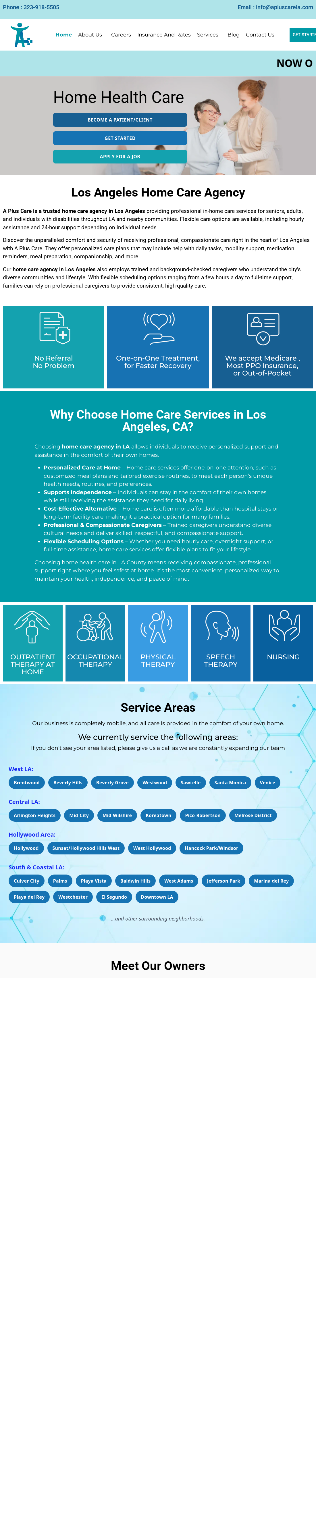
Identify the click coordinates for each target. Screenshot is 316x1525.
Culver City (26, 881)
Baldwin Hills (135, 881)
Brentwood (27, 782)
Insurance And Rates (164, 35)
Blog (234, 35)
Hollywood (26, 848)
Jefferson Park (223, 881)
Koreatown (158, 815)
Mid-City (79, 815)
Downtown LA (157, 897)
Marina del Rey (271, 881)
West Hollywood (152, 848)
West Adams (178, 881)
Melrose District (253, 815)
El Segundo (114, 897)
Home (63, 35)
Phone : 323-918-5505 (31, 7)
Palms (60, 881)
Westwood (154, 782)
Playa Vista (94, 881)
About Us (90, 35)
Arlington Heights (34, 815)
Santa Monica (230, 782)
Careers (121, 35)
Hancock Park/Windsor (211, 848)
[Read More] (158, 1387)
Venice (267, 782)
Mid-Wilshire (117, 815)
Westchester (73, 897)
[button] (91, 35)
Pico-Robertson (203, 815)
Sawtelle (191, 782)
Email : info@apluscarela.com (275, 7)
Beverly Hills (67, 782)
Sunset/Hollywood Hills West (86, 848)
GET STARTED (120, 138)
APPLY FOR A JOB (120, 156)
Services (207, 35)
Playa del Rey (29, 897)
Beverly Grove (112, 782)
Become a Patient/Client (120, 120)
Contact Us (260, 35)
